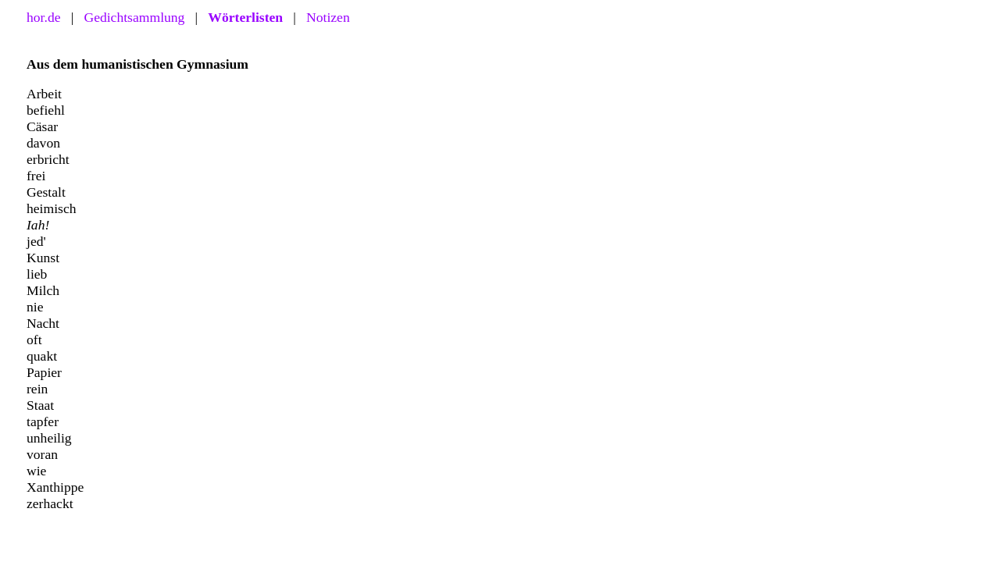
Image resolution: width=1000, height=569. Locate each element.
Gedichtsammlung (134, 17)
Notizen (328, 17)
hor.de (44, 17)
